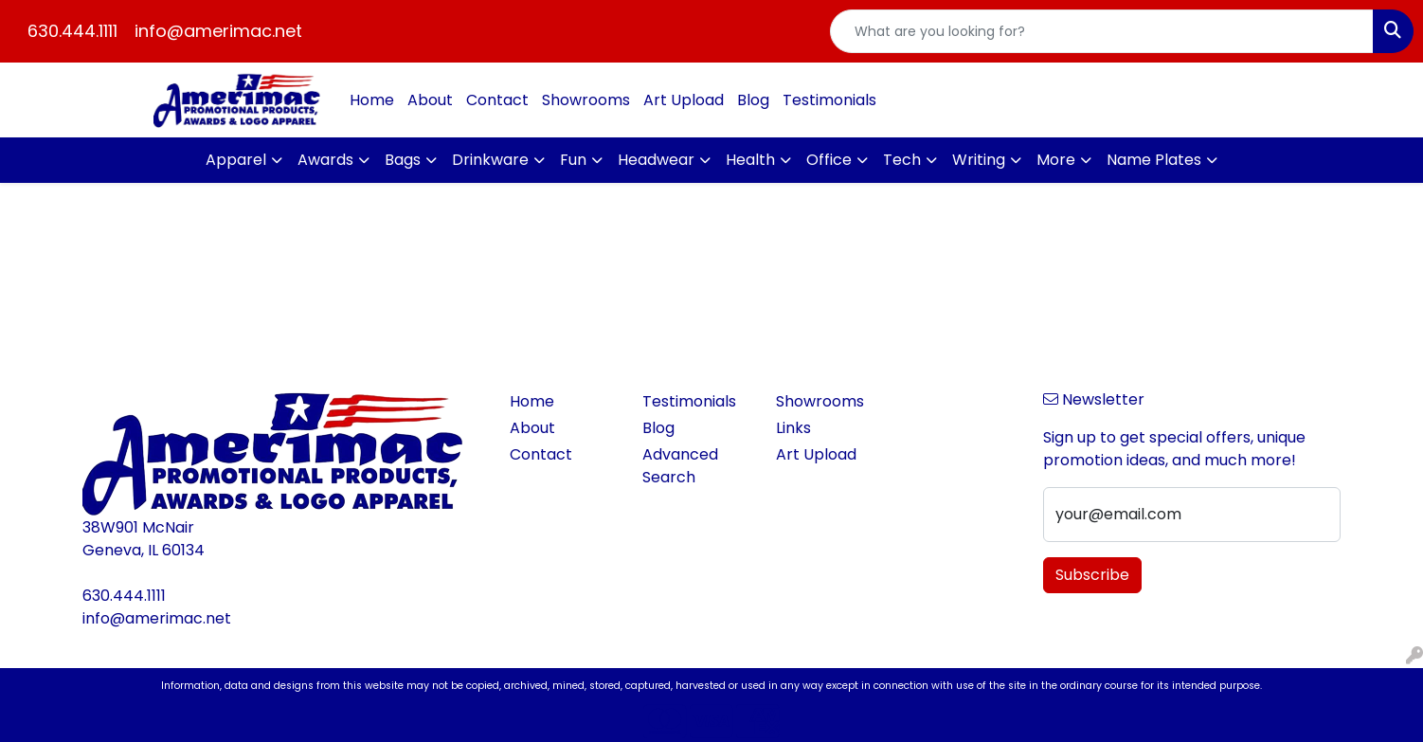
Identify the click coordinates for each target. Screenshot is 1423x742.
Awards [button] (325, 160)
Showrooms (586, 100)
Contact (497, 100)
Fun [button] (573, 160)
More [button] (1055, 160)
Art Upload (683, 100)
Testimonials (829, 100)
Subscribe (1092, 575)
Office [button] (829, 160)
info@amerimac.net (218, 31)
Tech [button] (902, 160)
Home (372, 100)
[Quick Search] (1102, 31)
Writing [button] (978, 160)
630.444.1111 (72, 31)
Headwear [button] (656, 160)
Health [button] (750, 160)
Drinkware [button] (490, 160)
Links (793, 428)
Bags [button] (403, 160)
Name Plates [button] (1154, 160)
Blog (753, 100)
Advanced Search (680, 465)
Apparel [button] (236, 160)
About (430, 100)
